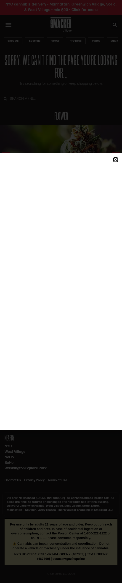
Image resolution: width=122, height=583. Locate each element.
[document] (61, 291)
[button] (115, 159)
